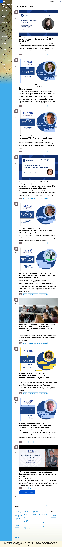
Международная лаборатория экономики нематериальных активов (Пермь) (35, 505)
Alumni (3, 52)
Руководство (17, 521)
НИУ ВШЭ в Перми (18, 505)
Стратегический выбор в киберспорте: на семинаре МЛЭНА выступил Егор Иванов (35, 137)
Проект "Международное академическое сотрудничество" (5, 26)
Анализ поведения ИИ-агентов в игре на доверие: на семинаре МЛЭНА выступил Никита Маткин (35, 87)
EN (52, 1)
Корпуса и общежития (17, 530)
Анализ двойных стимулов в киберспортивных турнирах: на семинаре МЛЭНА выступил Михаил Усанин (35, 230)
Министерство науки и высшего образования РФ (54, 514)
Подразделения (17, 522)
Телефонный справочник (17, 527)
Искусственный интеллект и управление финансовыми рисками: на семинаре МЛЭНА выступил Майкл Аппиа (37, 275)
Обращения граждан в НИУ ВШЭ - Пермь (18, 516)
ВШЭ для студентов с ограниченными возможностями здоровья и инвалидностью (18, 535)
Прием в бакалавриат (27, 515)
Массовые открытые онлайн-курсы (54, 524)
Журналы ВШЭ (44, 514)
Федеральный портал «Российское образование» (54, 521)
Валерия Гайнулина (6, 65)
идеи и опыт (25, 441)
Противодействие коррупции (18, 519)
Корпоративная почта (45, 523)
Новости (3, 16)
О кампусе (17, 510)
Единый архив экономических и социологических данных (45, 520)
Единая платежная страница (18, 539)
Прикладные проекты (36, 514)
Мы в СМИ (4, 49)
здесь (11, 543)
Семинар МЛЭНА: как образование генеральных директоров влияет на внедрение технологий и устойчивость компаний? (34, 376)
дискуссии (25, 54)
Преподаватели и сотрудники (18, 525)
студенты (30, 488)
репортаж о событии (43, 54)
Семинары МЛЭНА (5, 47)
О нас (3, 14)
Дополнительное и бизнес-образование (27, 524)
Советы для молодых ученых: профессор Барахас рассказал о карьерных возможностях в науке (37, 474)
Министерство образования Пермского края (44, 526)
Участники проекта (4, 44)
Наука (34, 510)
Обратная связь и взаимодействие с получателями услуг (27, 529)
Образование (27, 510)
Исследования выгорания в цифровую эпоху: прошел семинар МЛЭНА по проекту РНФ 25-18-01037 (37, 39)
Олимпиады (26, 514)
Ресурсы (44, 510)
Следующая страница (27, 492)
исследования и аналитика (33, 54)
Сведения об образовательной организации (18, 512)
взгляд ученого (41, 488)
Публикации (4, 54)
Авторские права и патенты (5, 41)
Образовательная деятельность (5, 34)
